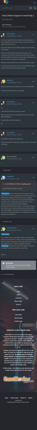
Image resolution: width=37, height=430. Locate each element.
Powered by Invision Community (14, 402)
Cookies (30, 398)
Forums (18, 295)
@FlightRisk (5, 246)
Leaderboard (19, 298)
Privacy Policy (15, 398)
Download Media (18, 318)
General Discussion (20, 26)
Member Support (18, 301)
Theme (7, 398)
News (18, 291)
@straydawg (5, 193)
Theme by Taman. (25, 402)
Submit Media (18, 315)
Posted (14, 36)
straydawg (7, 25)
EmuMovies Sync (18, 321)
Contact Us (18, 304)
